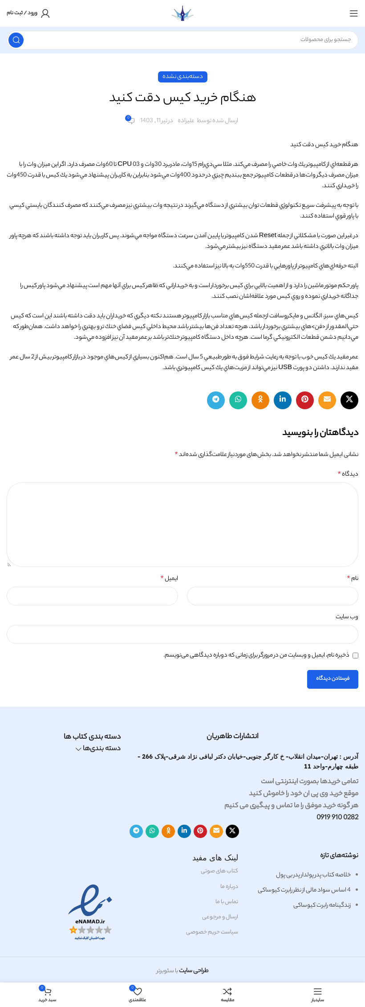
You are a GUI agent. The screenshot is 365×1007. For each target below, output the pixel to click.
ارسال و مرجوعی (220, 917)
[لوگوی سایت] (182, 13)
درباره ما (229, 887)
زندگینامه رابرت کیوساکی (322, 905)
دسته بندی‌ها (102, 749)
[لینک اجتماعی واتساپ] (238, 400)
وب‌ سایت (347, 617)
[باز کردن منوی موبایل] (354, 13)
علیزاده (186, 121)
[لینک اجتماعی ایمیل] (327, 400)
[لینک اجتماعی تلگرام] (216, 400)
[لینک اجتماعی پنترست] (305, 400)
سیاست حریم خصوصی (212, 932)
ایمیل (169, 579)
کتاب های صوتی (219, 871)
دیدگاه (347, 474)
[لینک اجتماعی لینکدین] (283, 400)
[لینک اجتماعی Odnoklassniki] (260, 400)
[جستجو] (182, 40)
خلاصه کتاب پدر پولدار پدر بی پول (313, 875)
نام (352, 579)
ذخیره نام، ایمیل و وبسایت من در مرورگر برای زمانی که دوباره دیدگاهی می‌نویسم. (256, 655)
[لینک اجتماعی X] (349, 400)
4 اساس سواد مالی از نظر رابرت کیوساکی (304, 890)
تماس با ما (226, 902)
